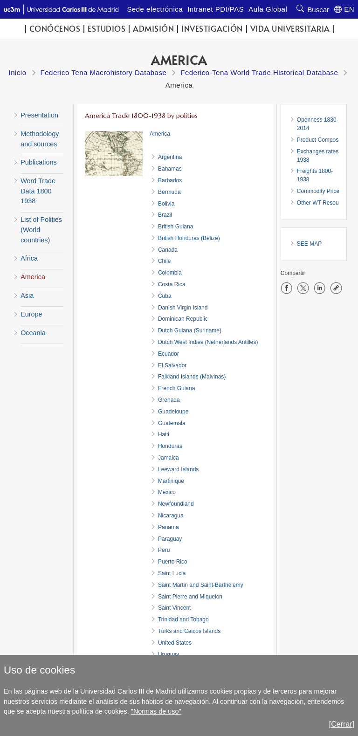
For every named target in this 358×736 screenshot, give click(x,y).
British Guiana (175, 226)
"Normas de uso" (156, 711)
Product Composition (323, 140)
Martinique (171, 481)
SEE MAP (309, 244)
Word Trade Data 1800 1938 (38, 191)
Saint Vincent (174, 608)
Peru (164, 550)
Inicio (18, 72)
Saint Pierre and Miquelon (190, 596)
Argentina (170, 157)
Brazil (165, 215)
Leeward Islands (178, 469)
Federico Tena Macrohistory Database (104, 72)
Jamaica (168, 457)
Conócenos (55, 28)
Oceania (33, 333)
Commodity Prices (319, 191)
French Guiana (176, 388)
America (33, 277)
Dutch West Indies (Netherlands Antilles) (208, 342)
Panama (168, 527)
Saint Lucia (172, 573)
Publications (39, 162)
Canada (168, 250)
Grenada (169, 400)
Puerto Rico (172, 561)
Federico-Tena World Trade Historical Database (259, 72)
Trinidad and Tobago (183, 619)
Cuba (165, 296)
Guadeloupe (173, 411)
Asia (27, 295)
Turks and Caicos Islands (189, 631)
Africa (29, 258)
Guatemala (172, 423)
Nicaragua (171, 515)
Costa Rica (172, 284)
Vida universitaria (290, 28)
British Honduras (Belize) (189, 238)
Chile (164, 261)
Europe (31, 314)
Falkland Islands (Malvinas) (192, 376)
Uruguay (168, 654)
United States (175, 643)
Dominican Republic (183, 319)
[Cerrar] (341, 724)
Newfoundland (176, 504)
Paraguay (170, 539)
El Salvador (172, 365)
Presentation (39, 115)
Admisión (153, 28)
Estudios (106, 28)
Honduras (170, 446)
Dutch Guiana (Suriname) (189, 330)
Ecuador (168, 354)
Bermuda (169, 192)
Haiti (163, 434)
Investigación (212, 28)
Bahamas (170, 168)
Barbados (170, 180)
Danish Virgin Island (183, 307)
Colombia (170, 272)
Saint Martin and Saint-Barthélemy (200, 585)
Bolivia (166, 203)
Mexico (167, 492)
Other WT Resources (323, 202)
